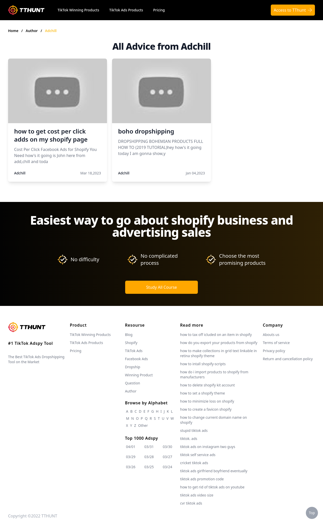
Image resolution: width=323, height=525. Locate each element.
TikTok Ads (134, 350)
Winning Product (139, 375)
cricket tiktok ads (194, 462)
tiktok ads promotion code (202, 479)
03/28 (149, 456)
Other (143, 425)
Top (312, 512)
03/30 (167, 446)
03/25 (149, 466)
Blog (128, 334)
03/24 (167, 466)
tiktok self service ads (198, 454)
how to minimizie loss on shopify (207, 401)
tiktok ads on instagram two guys (207, 446)
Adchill (51, 30)
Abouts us (271, 334)
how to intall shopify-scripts (203, 363)
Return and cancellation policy (288, 358)
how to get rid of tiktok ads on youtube (212, 487)
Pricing (159, 10)
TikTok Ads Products (126, 10)
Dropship (132, 366)
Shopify (131, 342)
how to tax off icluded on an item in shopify (216, 334)
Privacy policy (274, 350)
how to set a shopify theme (202, 393)
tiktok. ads (188, 438)
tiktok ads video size (196, 495)
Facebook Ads (136, 358)
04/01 (130, 446)
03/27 (167, 456)
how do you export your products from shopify (218, 342)
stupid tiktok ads (194, 430)
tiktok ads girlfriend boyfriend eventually (213, 470)
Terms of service (276, 342)
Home (13, 30)
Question (132, 383)
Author (32, 30)
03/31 (149, 446)
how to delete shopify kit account (207, 385)
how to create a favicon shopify (206, 409)
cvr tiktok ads (191, 503)
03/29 (130, 456)
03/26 (130, 466)
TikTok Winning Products (78, 10)
